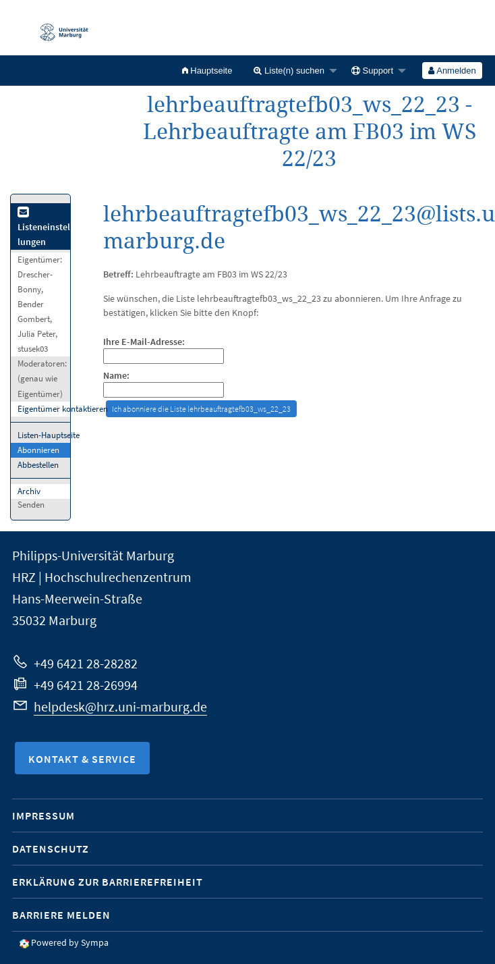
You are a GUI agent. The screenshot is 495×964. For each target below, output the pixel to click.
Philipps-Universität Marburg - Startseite (57, 28)
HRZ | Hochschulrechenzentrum (102, 576)
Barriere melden (61, 914)
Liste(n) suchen (289, 70)
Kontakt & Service (82, 759)
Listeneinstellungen (44, 228)
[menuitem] (207, 70)
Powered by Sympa (70, 942)
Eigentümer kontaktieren (63, 408)
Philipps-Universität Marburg (93, 555)
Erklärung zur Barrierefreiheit (107, 881)
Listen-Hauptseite (49, 435)
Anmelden (451, 70)
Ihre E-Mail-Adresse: (144, 342)
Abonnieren (38, 450)
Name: (116, 375)
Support (372, 70)
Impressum (43, 815)
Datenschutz (50, 848)
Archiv (29, 491)
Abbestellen (38, 465)
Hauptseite (207, 70)
